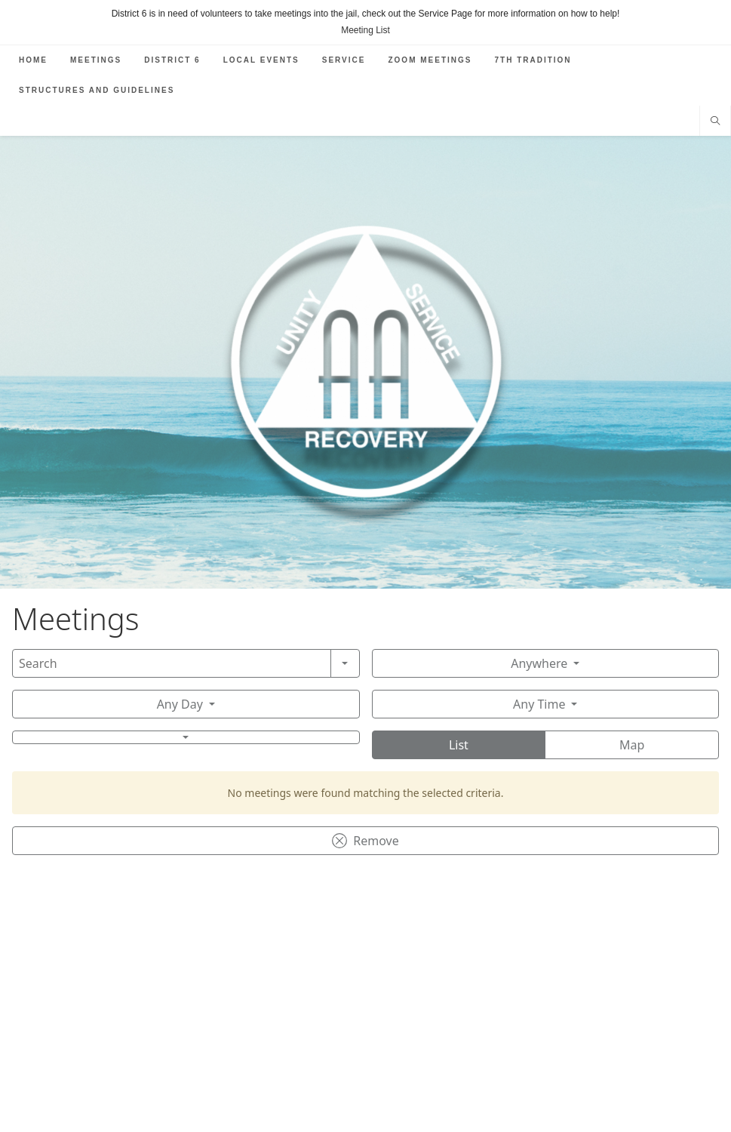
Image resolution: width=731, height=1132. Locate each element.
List (458, 745)
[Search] (171, 663)
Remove (365, 840)
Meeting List (365, 30)
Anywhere (539, 663)
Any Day (180, 704)
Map (631, 745)
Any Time (539, 704)
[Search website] (715, 122)
